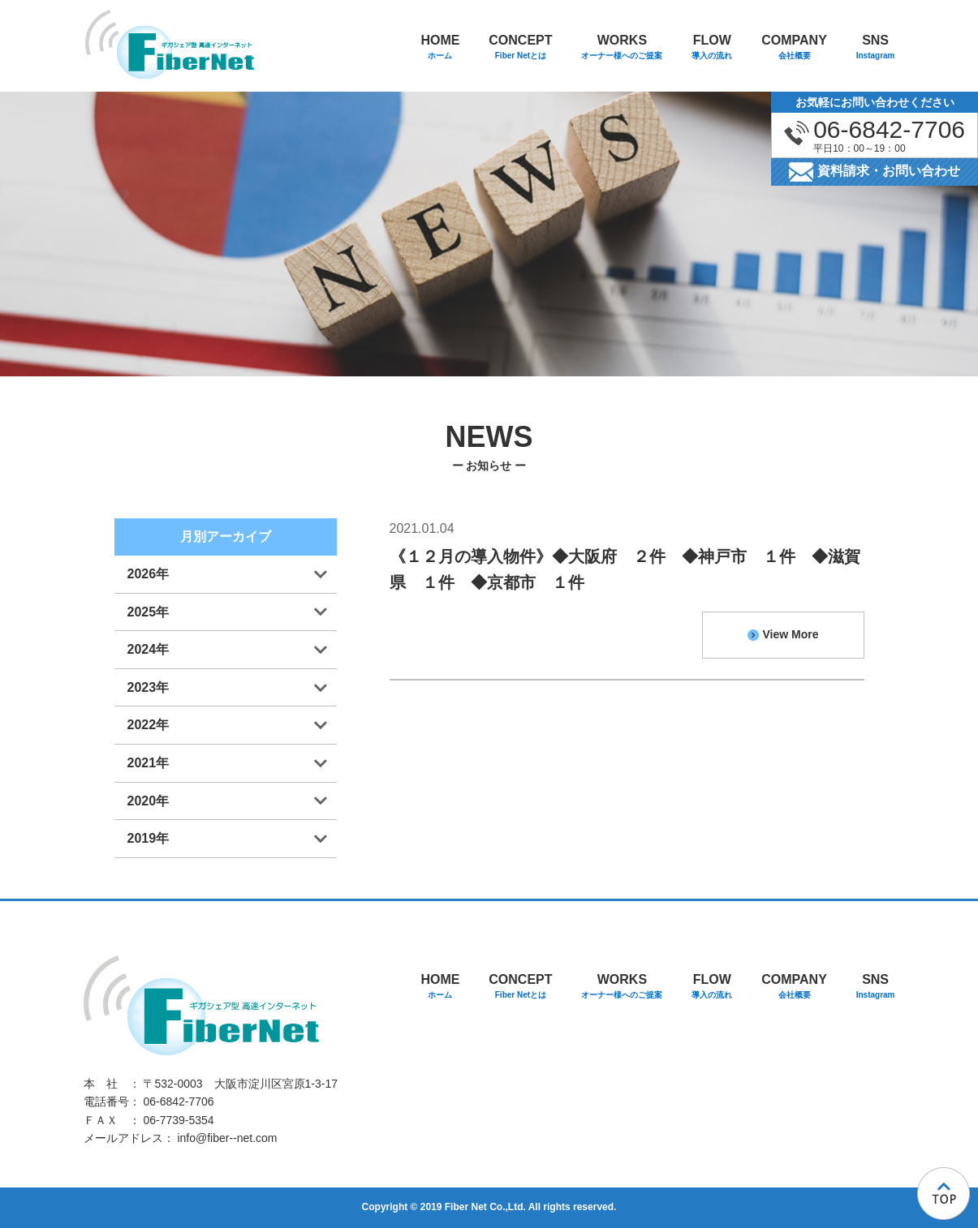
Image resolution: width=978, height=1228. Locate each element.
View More (783, 634)
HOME (439, 48)
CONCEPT (520, 48)
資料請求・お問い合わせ (874, 172)
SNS (875, 48)
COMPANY (794, 48)
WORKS (621, 48)
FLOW (711, 48)
